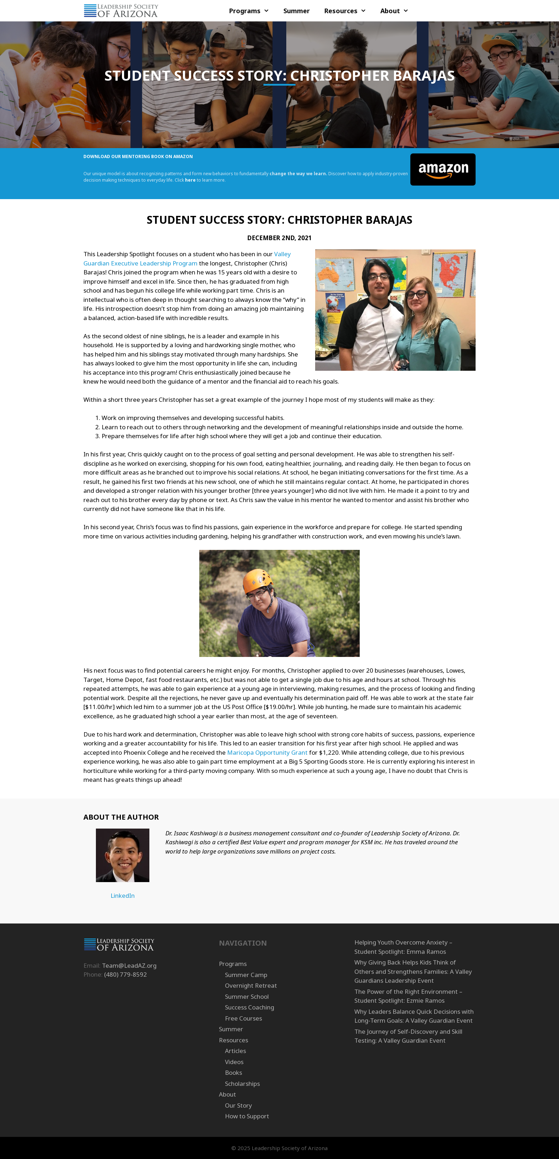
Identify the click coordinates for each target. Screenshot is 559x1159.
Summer (296, 10)
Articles (235, 1051)
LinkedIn (123, 895)
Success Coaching (249, 1007)
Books (233, 1072)
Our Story (238, 1105)
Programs (252, 10)
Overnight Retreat (251, 985)
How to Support (247, 1116)
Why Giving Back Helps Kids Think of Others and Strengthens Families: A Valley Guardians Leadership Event (413, 971)
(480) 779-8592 (125, 974)
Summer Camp (246, 975)
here (190, 180)
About (398, 10)
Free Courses (243, 1018)
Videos (234, 1062)
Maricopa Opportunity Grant (267, 752)
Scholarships (242, 1083)
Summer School (247, 996)
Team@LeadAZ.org (129, 965)
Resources (348, 10)
